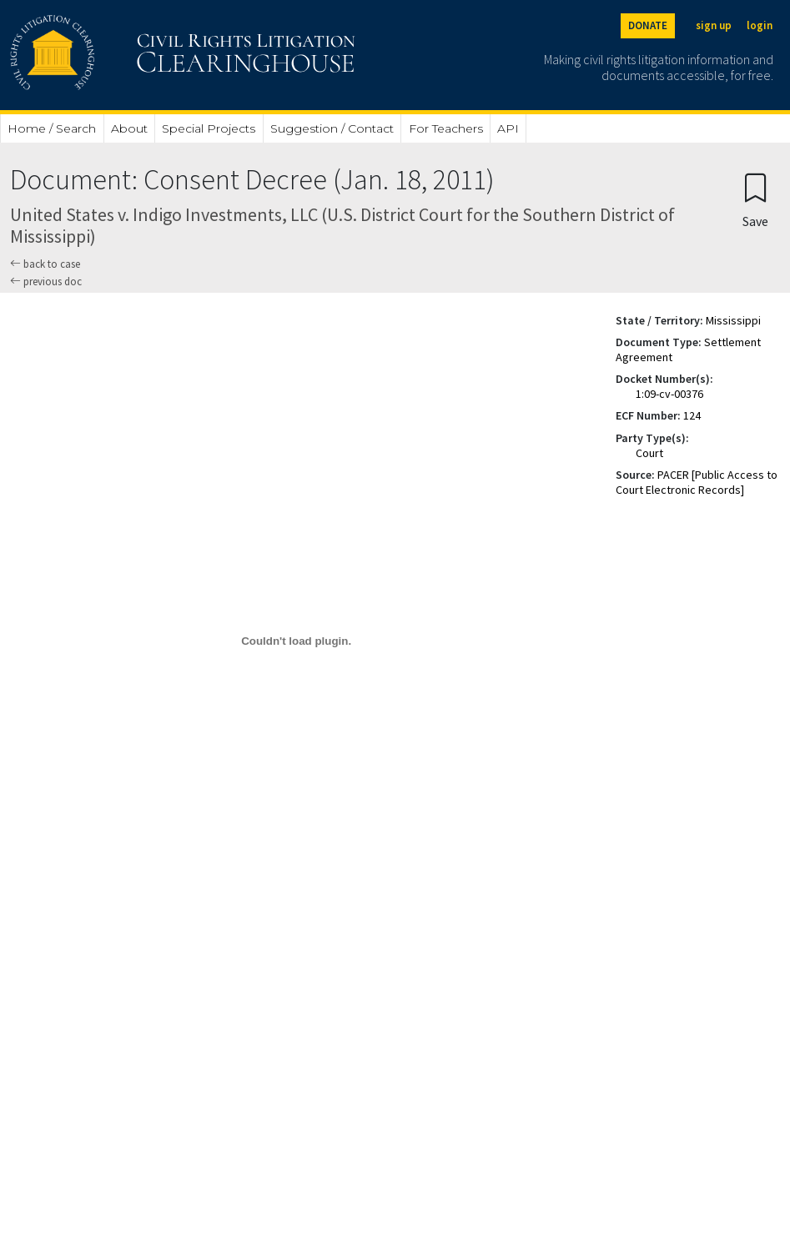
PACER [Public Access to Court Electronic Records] (696, 482)
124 (692, 415)
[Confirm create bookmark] (755, 200)
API (508, 128)
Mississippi (733, 320)
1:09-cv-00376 (669, 393)
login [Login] (759, 25)
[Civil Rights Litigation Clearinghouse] (135, 55)
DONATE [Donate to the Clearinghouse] (647, 25)
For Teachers (446, 128)
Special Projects (208, 128)
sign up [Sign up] (714, 25)
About (129, 128)
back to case (45, 264)
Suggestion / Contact (332, 128)
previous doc (46, 281)
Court (649, 452)
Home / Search (52, 128)
